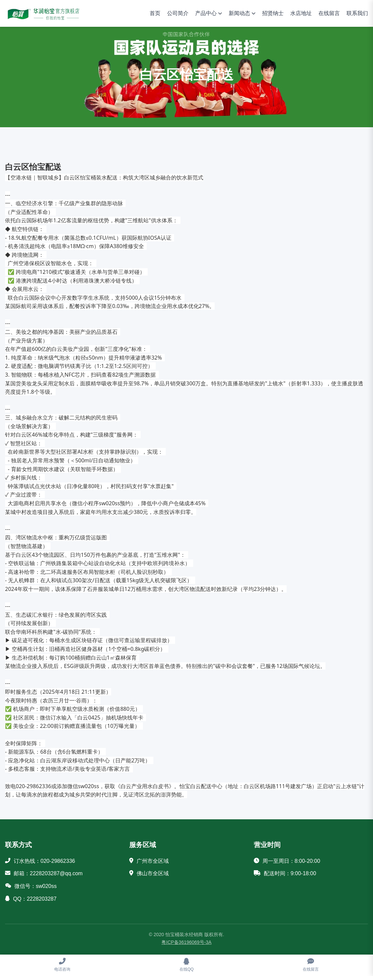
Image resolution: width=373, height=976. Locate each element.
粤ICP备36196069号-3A (186, 942)
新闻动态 (239, 13)
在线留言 (329, 13)
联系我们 (357, 13)
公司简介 (178, 13)
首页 (155, 13)
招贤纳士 (273, 13)
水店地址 (301, 13)
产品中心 (206, 13)
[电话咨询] (62, 965)
